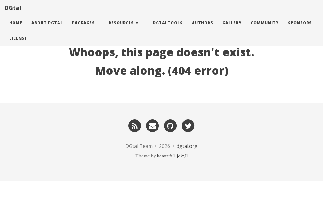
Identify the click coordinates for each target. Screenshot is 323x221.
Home (15, 29)
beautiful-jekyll (172, 156)
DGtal (13, 13)
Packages (83, 29)
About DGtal (47, 29)
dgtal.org (187, 146)
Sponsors (300, 29)
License (18, 44)
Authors (202, 29)
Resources (121, 29)
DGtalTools (168, 29)
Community (265, 29)
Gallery (231, 29)
